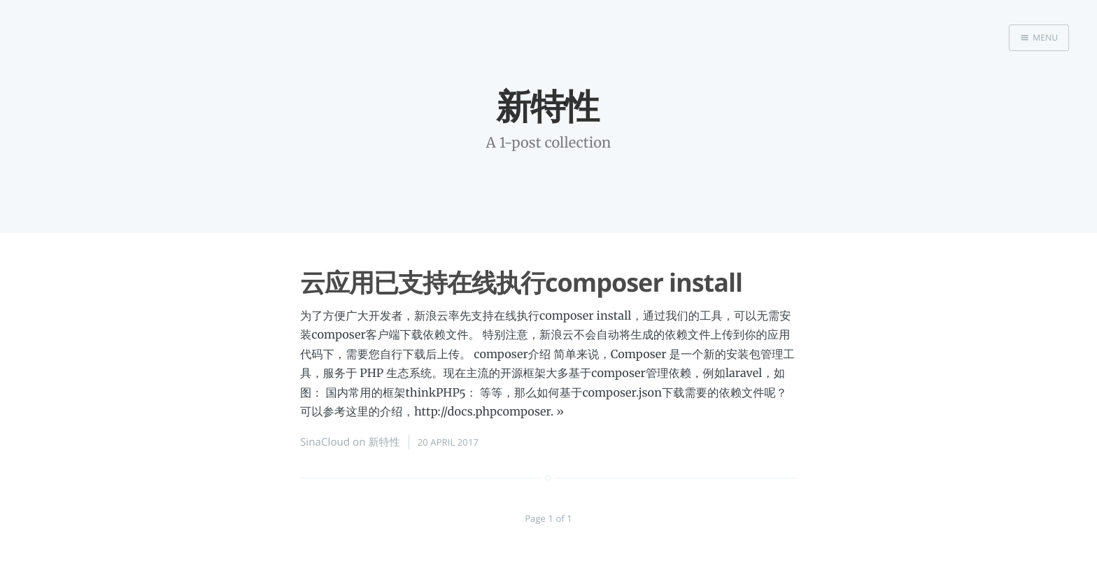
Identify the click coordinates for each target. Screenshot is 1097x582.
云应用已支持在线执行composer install (521, 282)
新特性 (384, 442)
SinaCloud (325, 442)
